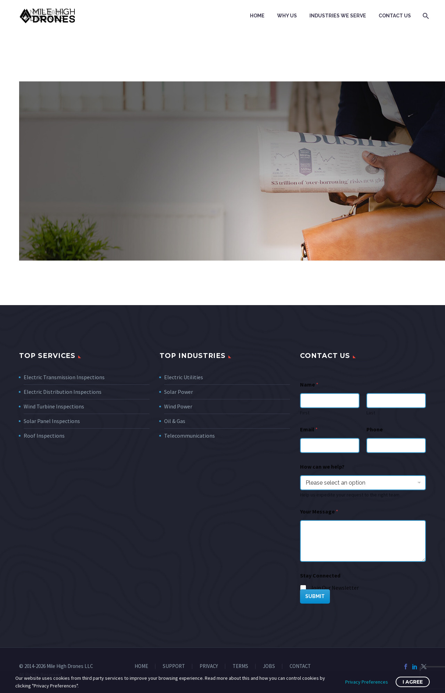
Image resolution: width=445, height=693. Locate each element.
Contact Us (395, 15)
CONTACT (300, 666)
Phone (374, 429)
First (304, 413)
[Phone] (396, 445)
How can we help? (322, 466)
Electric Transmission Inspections (64, 377)
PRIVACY (209, 666)
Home (257, 15)
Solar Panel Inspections (52, 420)
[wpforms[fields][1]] (329, 445)
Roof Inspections (44, 435)
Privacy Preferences (366, 682)
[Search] (425, 15)
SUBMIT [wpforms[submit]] (315, 596)
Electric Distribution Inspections (63, 391)
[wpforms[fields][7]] (363, 482)
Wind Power (178, 406)
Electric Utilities (183, 377)
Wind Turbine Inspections (54, 406)
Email (309, 429)
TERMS (240, 666)
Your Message (319, 511)
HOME (141, 666)
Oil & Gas (174, 420)
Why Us (287, 15)
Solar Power (178, 391)
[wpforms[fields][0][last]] (396, 400)
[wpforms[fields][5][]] (303, 588)
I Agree (413, 682)
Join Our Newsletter (334, 587)
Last (370, 413)
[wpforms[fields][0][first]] (329, 400)
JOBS (269, 666)
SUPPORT (174, 666)
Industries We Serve (337, 15)
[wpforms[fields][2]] (363, 541)
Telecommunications (189, 435)
